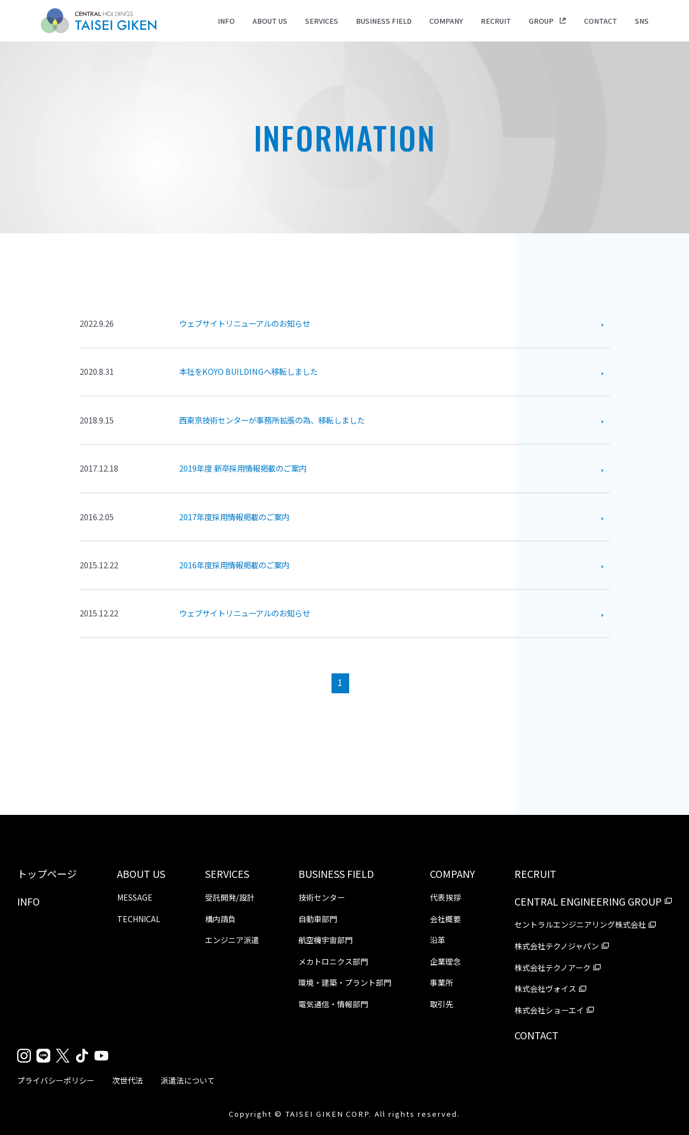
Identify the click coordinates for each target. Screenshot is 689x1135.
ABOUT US (270, 20)
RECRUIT (496, 20)
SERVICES (321, 20)
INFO (226, 20)
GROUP (541, 20)
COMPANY (446, 20)
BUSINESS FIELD (384, 20)
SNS (642, 20)
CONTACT (600, 20)
